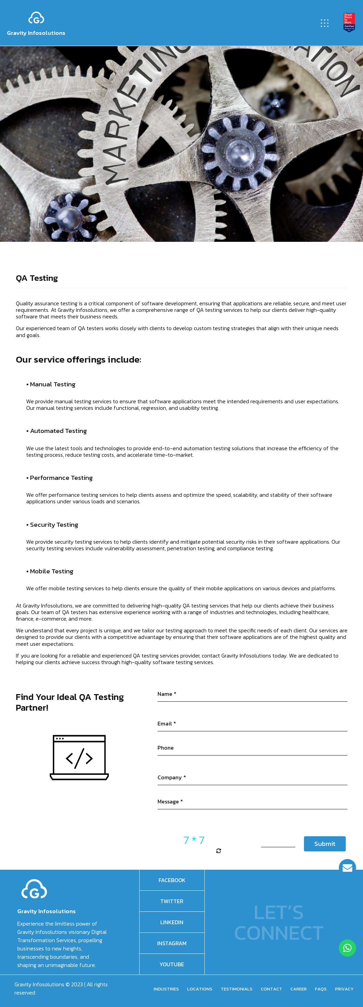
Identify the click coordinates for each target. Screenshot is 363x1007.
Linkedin (171, 922)
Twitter (171, 901)
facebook (172, 880)
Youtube (172, 964)
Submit (324, 844)
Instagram (172, 943)
